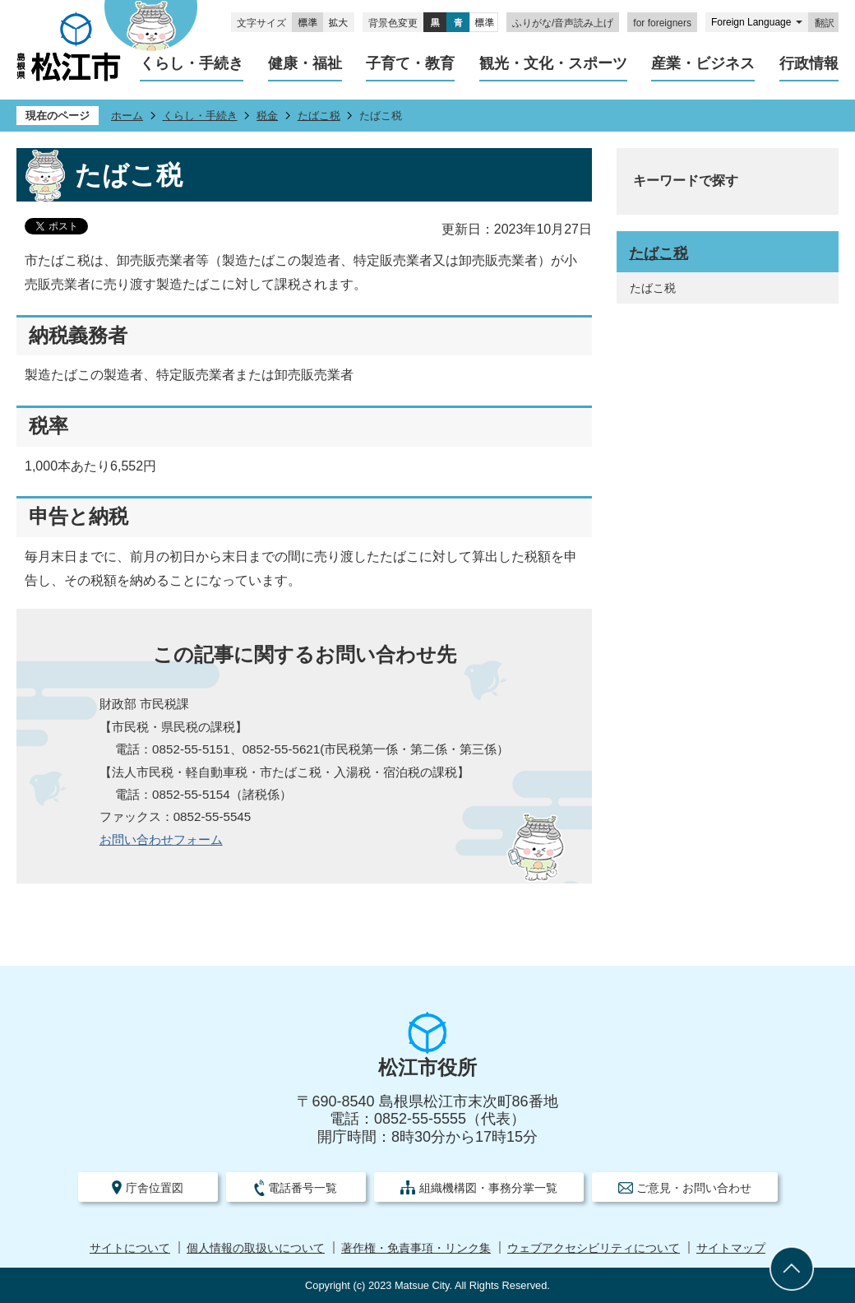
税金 (267, 115)
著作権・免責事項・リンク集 (416, 1248)
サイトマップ (730, 1248)
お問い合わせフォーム (161, 839)
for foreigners (662, 23)
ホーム (127, 115)
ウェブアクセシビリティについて (593, 1248)
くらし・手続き (200, 115)
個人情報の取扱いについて (256, 1248)
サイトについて (130, 1248)
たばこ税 (319, 115)
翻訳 (824, 23)
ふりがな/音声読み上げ (562, 23)
